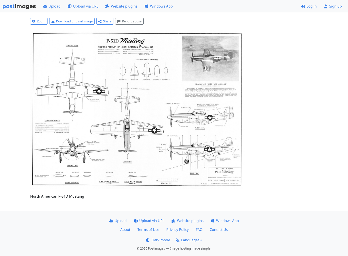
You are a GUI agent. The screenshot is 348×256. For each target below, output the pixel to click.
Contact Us (219, 229)
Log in (309, 6)
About (125, 229)
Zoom (38, 21)
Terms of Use (148, 229)
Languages (187, 240)
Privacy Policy (177, 229)
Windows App (158, 6)
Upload (52, 6)
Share (104, 21)
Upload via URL (83, 6)
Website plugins (121, 6)
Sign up (333, 6)
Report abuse (129, 21)
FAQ (199, 229)
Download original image (72, 21)
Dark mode (158, 240)
